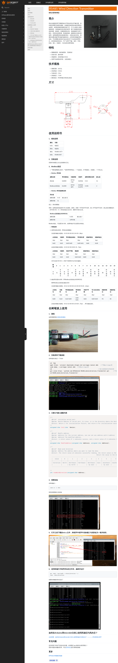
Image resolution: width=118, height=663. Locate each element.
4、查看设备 (31, 33)
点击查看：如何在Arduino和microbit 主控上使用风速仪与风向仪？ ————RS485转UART (75, 637)
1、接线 (30, 27)
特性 (29, 10)
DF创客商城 (62, 2)
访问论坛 (68, 647)
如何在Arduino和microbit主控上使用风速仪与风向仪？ (35, 44)
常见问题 (30, 47)
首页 (29, 2)
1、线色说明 (31, 18)
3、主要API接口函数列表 (34, 31)
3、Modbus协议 (32, 23)
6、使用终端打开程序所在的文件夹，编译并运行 (35, 41)
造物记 (38, 2)
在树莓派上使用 (32, 25)
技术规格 (30, 12)
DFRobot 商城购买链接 (55, 655)
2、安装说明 (31, 20)
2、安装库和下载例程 (33, 29)
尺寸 (29, 14)
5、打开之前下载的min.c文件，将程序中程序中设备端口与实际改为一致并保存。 (35, 37)
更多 (29, 49)
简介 (29, 8)
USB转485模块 (61, 317)
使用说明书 (31, 16)
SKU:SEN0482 (54, 13)
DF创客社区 (50, 2)
